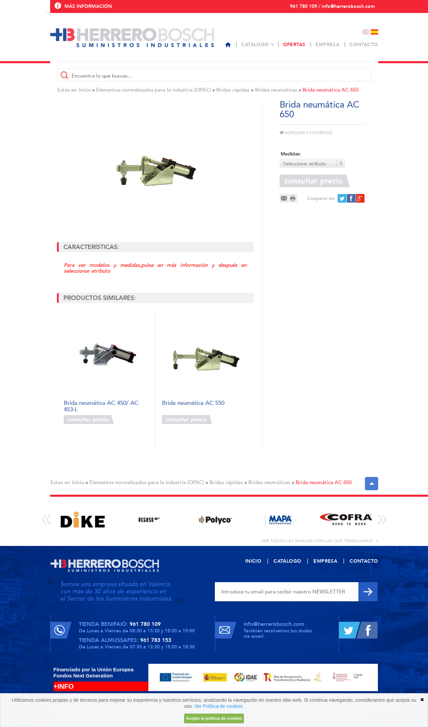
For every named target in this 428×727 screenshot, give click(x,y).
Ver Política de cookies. (219, 706)
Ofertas (294, 44)
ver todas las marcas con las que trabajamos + (319, 541)
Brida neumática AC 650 (330, 89)
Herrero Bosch (132, 37)
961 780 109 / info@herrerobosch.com (332, 6)
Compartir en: (321, 198)
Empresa (327, 44)
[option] (83, 519)
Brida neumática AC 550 (193, 403)
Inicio (85, 89)
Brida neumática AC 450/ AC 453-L (101, 406)
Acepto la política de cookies (214, 718)
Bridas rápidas (233, 89)
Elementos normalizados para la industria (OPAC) (153, 89)
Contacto (364, 44)
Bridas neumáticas (276, 89)
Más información (88, 6)
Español (374, 32)
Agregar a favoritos (306, 133)
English (365, 32)
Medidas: (291, 154)
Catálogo (255, 44)
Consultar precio (89, 419)
